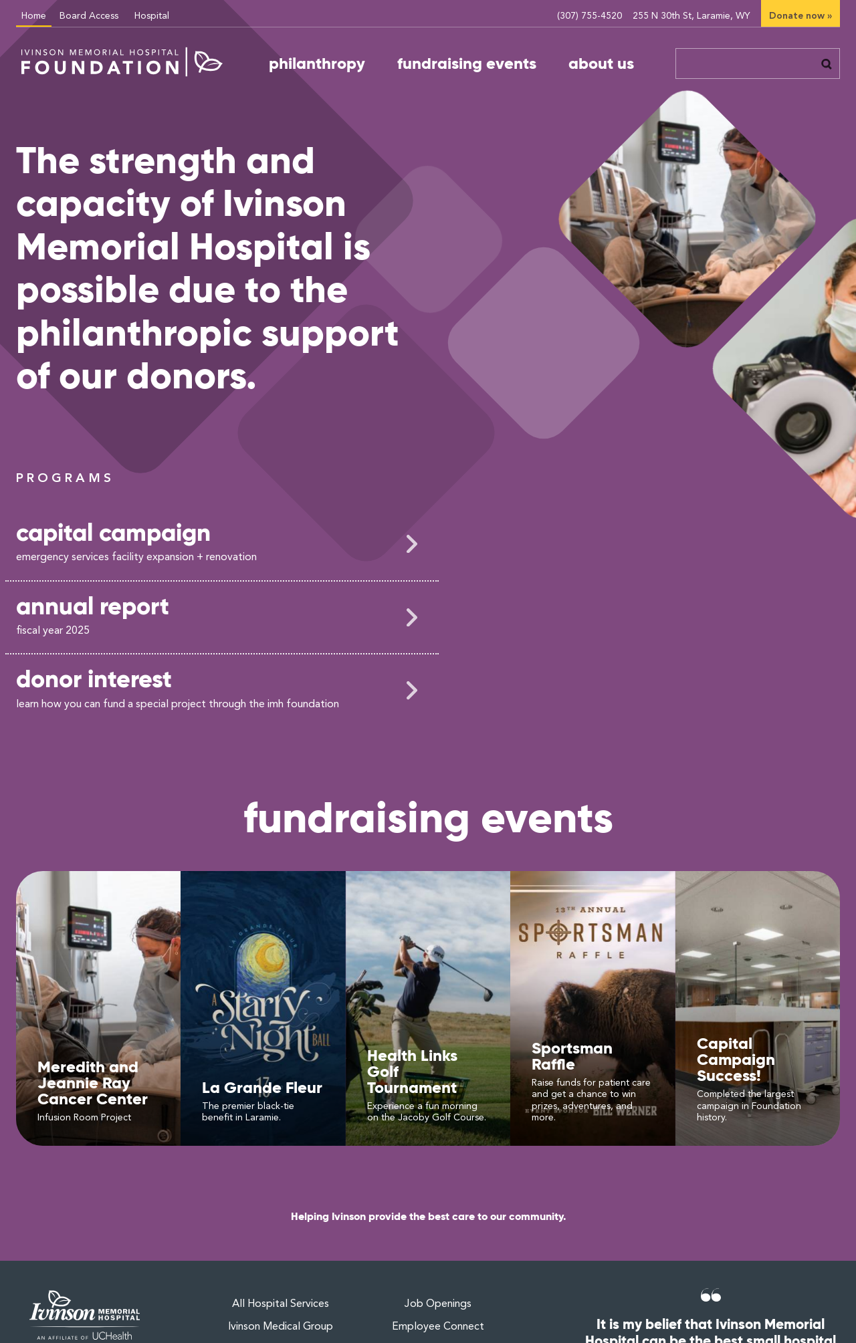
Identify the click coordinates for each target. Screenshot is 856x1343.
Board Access (89, 16)
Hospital (151, 16)
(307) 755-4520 (589, 16)
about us (601, 63)
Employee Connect (438, 1327)
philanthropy (317, 63)
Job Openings (438, 1304)
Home (33, 16)
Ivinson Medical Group (280, 1327)
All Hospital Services (280, 1304)
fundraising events (466, 63)
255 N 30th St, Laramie (691, 16)
